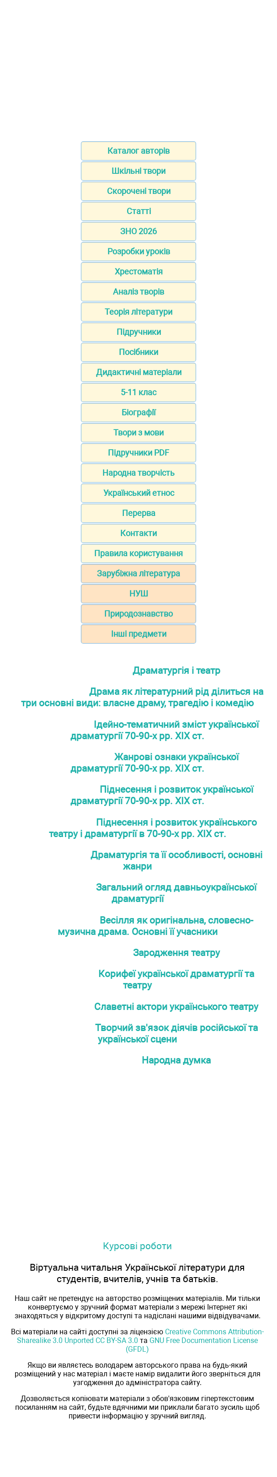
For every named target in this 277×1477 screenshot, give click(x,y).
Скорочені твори (138, 191)
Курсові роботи (137, 1245)
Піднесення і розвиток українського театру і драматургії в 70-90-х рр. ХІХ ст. (153, 827)
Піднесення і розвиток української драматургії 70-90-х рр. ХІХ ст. (161, 795)
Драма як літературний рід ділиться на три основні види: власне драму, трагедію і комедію (142, 697)
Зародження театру (176, 952)
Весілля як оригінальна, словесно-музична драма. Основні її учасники (155, 925)
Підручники (139, 332)
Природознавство (138, 613)
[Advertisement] (138, 68)
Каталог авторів (138, 151)
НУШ (138, 593)
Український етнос (138, 493)
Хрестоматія (139, 271)
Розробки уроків (138, 251)
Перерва (138, 513)
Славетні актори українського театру (176, 1006)
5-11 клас (138, 392)
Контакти (138, 533)
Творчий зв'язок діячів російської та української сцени (176, 1033)
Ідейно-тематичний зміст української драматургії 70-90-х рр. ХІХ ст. (164, 730)
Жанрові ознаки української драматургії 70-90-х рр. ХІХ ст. (154, 762)
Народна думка (176, 1060)
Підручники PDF (138, 452)
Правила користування (138, 553)
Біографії (138, 412)
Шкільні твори (138, 171)
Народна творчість (138, 473)
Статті (139, 211)
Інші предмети (138, 634)
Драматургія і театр (176, 670)
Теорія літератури (138, 312)
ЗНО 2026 (138, 231)
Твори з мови (138, 432)
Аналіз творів (138, 291)
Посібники (138, 352)
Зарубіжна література (138, 573)
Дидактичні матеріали (138, 372)
